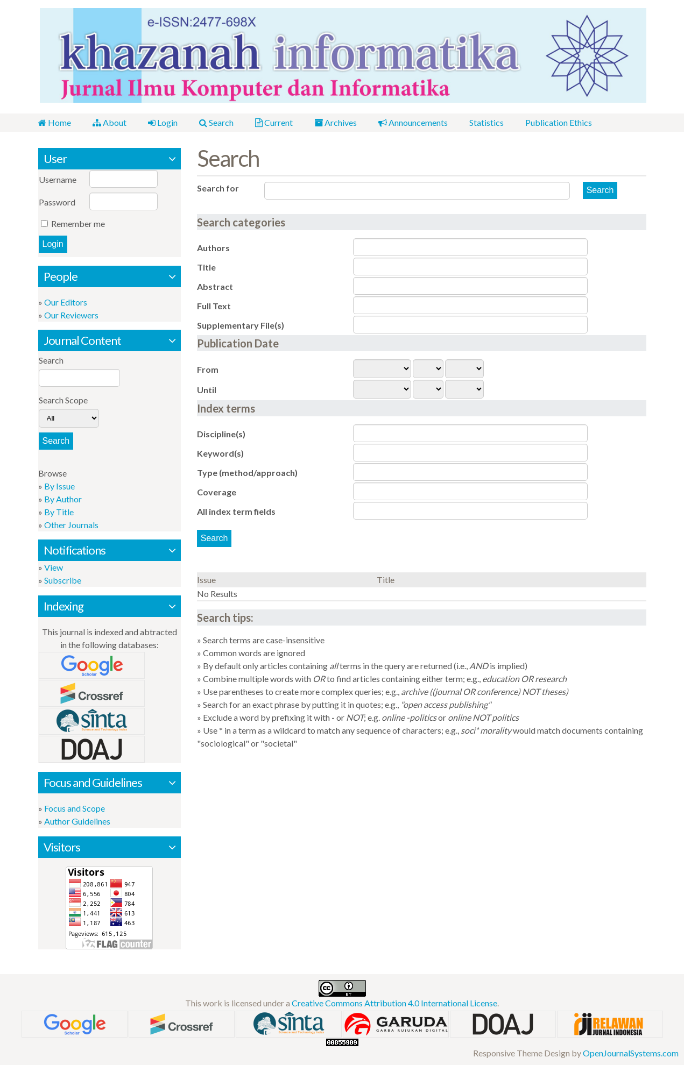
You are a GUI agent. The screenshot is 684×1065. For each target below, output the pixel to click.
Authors (213, 248)
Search (216, 122)
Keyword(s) (220, 453)
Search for (218, 188)
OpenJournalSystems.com (631, 1053)
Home (54, 122)
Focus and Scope (74, 808)
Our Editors (65, 302)
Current (274, 122)
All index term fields (236, 511)
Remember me (78, 223)
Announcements (413, 122)
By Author (63, 499)
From (207, 369)
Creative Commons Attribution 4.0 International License (394, 1003)
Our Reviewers (71, 315)
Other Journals (71, 525)
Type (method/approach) (247, 472)
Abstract (215, 286)
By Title (59, 512)
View (53, 567)
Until (206, 390)
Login (163, 122)
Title (206, 267)
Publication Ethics (558, 122)
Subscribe (62, 580)
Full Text (214, 306)
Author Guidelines (77, 821)
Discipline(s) (221, 434)
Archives (335, 122)
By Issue (59, 486)
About (109, 122)
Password (57, 202)
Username (57, 179)
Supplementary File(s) (240, 325)
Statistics (486, 122)
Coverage (216, 492)
